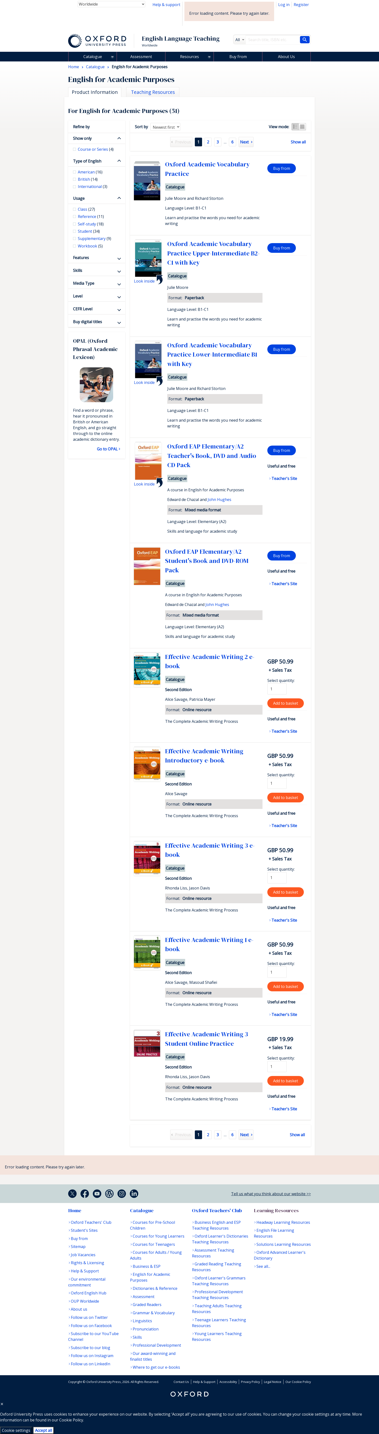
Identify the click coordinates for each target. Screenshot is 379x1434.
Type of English (87, 161)
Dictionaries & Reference (155, 1288)
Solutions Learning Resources (283, 1244)
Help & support (166, 4)
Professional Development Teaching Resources (217, 1294)
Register (301, 4)
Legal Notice (272, 1382)
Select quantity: (281, 680)
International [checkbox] (92, 186)
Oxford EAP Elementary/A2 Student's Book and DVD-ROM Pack (206, 561)
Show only (82, 138)
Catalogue (92, 56)
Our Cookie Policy (298, 1382)
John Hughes (219, 499)
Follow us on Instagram (92, 1355)
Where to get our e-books (156, 1367)
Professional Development (157, 1345)
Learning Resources (276, 1210)
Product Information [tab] (95, 92)
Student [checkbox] (89, 231)
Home (74, 1210)
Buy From (238, 56)
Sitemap (78, 1246)
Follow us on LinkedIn (90, 1364)
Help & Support (85, 1271)
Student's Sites (84, 1230)
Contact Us (181, 1382)
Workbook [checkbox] (90, 246)
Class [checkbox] (86, 209)
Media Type (83, 283)
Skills (77, 270)
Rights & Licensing (87, 1262)
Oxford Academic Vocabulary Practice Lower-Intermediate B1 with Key (212, 354)
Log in (284, 4)
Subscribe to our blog (90, 1347)
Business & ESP (146, 1266)
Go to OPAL (107, 449)
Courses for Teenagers (154, 1244)
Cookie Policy (71, 1420)
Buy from (281, 168)
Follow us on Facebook (91, 1325)
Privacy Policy (250, 1382)
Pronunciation (146, 1329)
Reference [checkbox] (91, 216)
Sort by (141, 126)
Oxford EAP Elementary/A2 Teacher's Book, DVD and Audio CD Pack (211, 455)
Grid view (302, 126)
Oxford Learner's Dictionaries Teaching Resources (220, 1239)
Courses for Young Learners (158, 1236)
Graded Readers (147, 1304)
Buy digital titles (87, 321)
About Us (286, 56)
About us (79, 1309)
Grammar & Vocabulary (154, 1312)
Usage (79, 198)
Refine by (81, 126)
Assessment (141, 56)
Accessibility (228, 1382)
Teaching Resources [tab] (153, 92)
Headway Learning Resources (283, 1222)
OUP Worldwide (85, 1301)
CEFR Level (82, 309)
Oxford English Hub (88, 1293)
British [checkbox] (88, 179)
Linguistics (142, 1320)
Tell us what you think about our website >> (271, 1193)
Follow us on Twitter (89, 1317)
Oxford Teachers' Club (91, 1222)
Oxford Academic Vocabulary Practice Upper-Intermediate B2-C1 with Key (213, 253)
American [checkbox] (90, 172)
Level (77, 296)
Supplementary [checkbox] (94, 238)
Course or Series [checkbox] (96, 149)
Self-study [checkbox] (91, 224)
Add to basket (285, 703)
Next (244, 142)
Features (81, 257)
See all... (263, 1266)
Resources (189, 56)
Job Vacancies (83, 1254)
